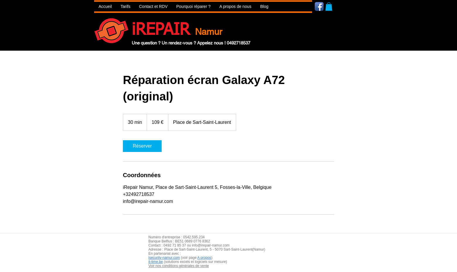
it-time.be (155, 262)
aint (191, 249)
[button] (193, 6)
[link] (142, 146)
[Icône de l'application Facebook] (319, 6)
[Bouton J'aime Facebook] (354, 6)
